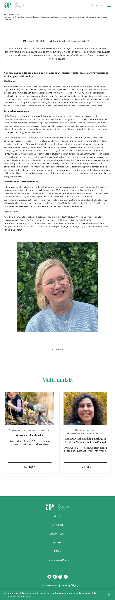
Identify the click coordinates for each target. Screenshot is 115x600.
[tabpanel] (30, 432)
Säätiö (57, 518)
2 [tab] (55, 480)
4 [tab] (60, 480)
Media (57, 552)
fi (92, 5)
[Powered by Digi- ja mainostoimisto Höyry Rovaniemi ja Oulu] (70, 586)
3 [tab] (57, 480)
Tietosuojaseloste (58, 561)
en (97, 5)
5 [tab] (62, 480)
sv (102, 5)
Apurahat (57, 526)
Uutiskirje (58, 544)
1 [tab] (52, 480)
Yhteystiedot (57, 535)
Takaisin (59, 349)
